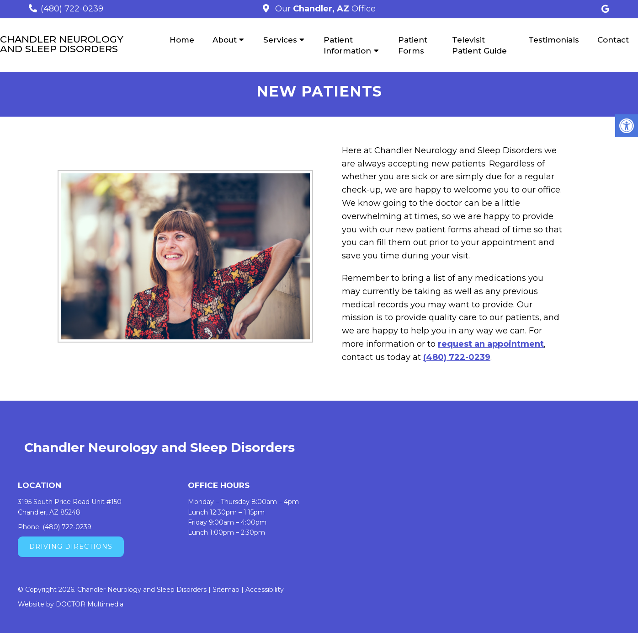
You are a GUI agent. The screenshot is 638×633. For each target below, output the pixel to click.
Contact (613, 39)
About (225, 39)
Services (280, 39)
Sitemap (226, 589)
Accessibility (264, 589)
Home (182, 39)
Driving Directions (70, 546)
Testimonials (553, 39)
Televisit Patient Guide (479, 45)
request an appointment (491, 344)
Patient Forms (412, 45)
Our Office (324, 9)
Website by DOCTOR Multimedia (70, 604)
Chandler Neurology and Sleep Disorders (61, 44)
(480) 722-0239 (72, 9)
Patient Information (347, 45)
